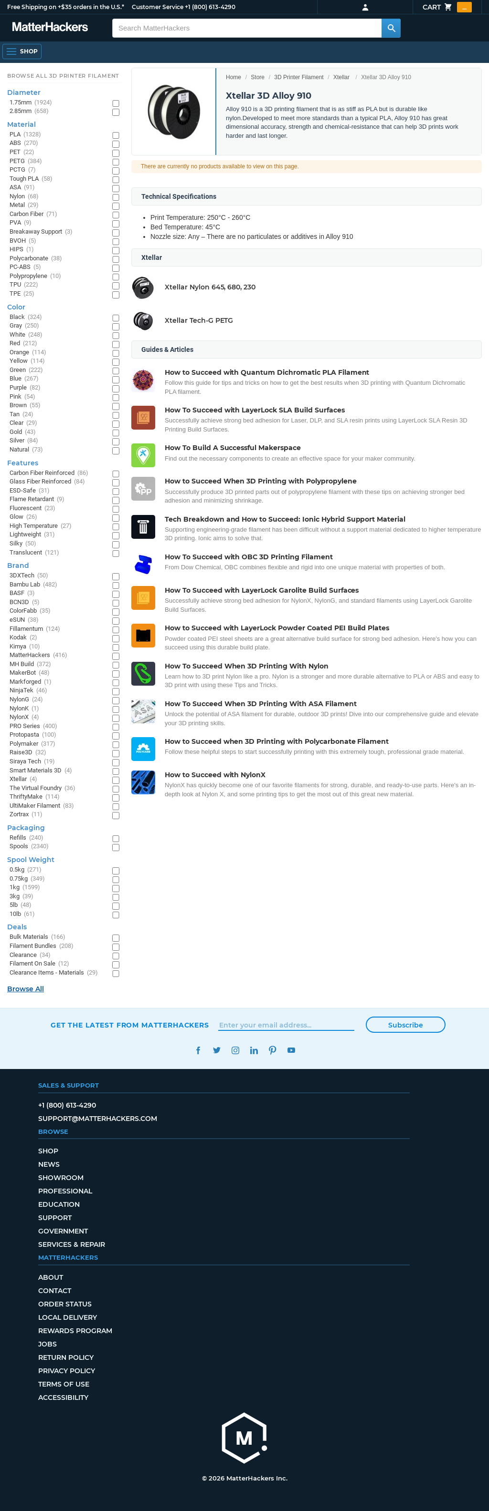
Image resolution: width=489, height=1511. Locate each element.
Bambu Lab (33, 584)
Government (63, 1231)
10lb (22, 914)
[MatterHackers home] (50, 28)
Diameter (24, 92)
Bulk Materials (37, 937)
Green (26, 370)
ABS (24, 143)
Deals (17, 927)
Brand (18, 565)
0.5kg (26, 869)
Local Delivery (67, 1317)
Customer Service (157, 6)
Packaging (26, 827)
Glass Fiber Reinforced (47, 481)
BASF (22, 593)
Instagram (235, 1050)
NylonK (24, 708)
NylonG (26, 699)
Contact (54, 1290)
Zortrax (26, 814)
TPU (24, 284)
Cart (447, 7)
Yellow (27, 361)
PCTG (23, 170)
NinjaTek (28, 690)
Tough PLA (31, 179)
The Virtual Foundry (42, 788)
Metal (24, 205)
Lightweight (32, 534)
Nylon (24, 196)
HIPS (22, 249)
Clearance (30, 955)
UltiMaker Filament (42, 806)
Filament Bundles (42, 946)
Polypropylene (35, 276)
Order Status (65, 1304)
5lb (21, 905)
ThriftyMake (35, 797)
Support (55, 1217)
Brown (25, 405)
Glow (23, 517)
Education (59, 1204)
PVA (21, 222)
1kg (25, 887)
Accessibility (63, 1397)
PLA (25, 134)
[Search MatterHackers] (391, 28)
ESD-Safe (30, 490)
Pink (22, 396)
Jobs (47, 1344)
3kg (21, 896)
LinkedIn (253, 1050)
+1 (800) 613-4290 (210, 6)
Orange (28, 352)
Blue (24, 378)
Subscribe (405, 1025)
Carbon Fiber (33, 214)
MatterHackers (38, 655)
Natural (26, 449)
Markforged (31, 682)
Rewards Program (75, 1330)
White (26, 334)
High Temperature (41, 526)
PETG (26, 161)
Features (22, 463)
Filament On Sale (39, 963)
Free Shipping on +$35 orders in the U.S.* (65, 6)
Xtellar (341, 77)
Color (16, 307)
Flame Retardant (37, 499)
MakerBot (30, 673)
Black (26, 317)
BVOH (23, 241)
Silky (23, 543)
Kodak (23, 637)
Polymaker (32, 744)
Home (233, 77)
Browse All (25, 989)
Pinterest (272, 1050)
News (49, 1164)
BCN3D (25, 602)
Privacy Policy (66, 1371)
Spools (29, 846)
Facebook (198, 1050)
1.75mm (31, 102)
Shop (48, 1151)
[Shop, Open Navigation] (22, 51)
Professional (65, 1191)
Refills (26, 838)
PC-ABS (25, 267)
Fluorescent (32, 508)
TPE (22, 293)
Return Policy (66, 1357)
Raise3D (28, 752)
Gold (23, 432)
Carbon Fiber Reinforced (49, 473)
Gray (24, 325)
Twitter (216, 1050)
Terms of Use (63, 1384)
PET (22, 152)
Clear (23, 423)
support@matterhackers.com (97, 1118)
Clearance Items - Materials (54, 972)
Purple (25, 387)
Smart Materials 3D (41, 770)
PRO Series (33, 726)
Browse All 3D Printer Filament (63, 75)
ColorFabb (30, 611)
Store (258, 77)
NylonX (24, 717)
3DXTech (29, 575)
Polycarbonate (36, 258)
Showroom (61, 1177)
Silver (24, 440)
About (50, 1277)
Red (23, 343)
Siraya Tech (32, 761)
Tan (21, 414)
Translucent (34, 552)
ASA (22, 187)
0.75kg (27, 879)
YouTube (291, 1050)
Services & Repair (71, 1244)
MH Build (30, 664)
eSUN (24, 620)
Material (21, 124)
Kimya (25, 646)
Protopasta (33, 735)
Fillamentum (35, 629)
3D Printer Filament (298, 77)
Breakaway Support (41, 231)
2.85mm (29, 111)
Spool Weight (30, 859)
